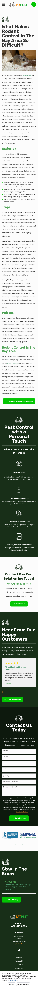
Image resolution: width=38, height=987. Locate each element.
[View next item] (8, 691)
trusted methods (13, 363)
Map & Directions (19, 944)
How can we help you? (10, 787)
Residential (19, 961)
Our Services (19, 968)
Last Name (6, 757)
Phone (5, 763)
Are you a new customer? (10, 781)
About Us (19, 957)
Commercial (19, 964)
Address (5, 775)
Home (19, 954)
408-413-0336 (19, 926)
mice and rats (27, 75)
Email (4, 769)
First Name (6, 751)
